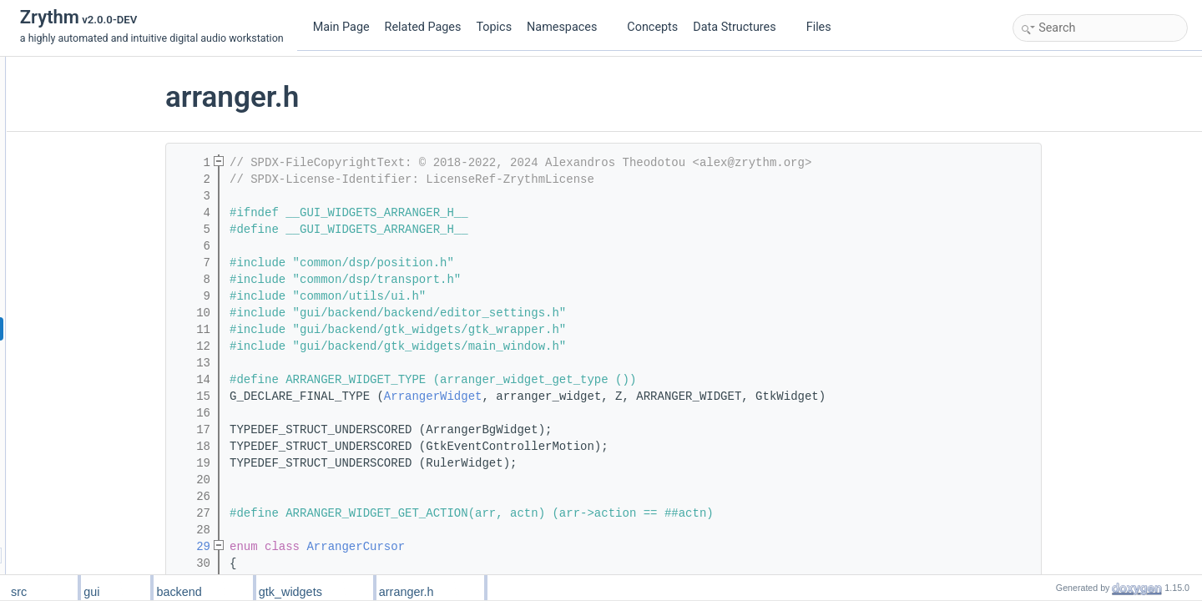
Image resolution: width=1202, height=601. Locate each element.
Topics (494, 27)
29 (294, 546)
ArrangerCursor (457, 546)
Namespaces (568, 27)
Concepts (652, 27)
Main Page (341, 27)
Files (825, 27)
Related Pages (423, 27)
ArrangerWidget (535, 396)
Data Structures (741, 27)
